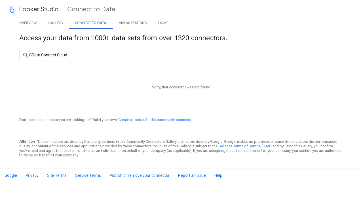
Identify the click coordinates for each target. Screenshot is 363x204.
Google (11, 175)
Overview (28, 23)
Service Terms (88, 175)
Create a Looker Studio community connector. (156, 120)
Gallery (56, 23)
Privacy (32, 175)
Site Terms (57, 175)
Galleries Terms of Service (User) (245, 146)
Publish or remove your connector (139, 175)
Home (163, 23)
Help (218, 175)
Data (90, 23)
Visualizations (133, 23)
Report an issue (192, 175)
